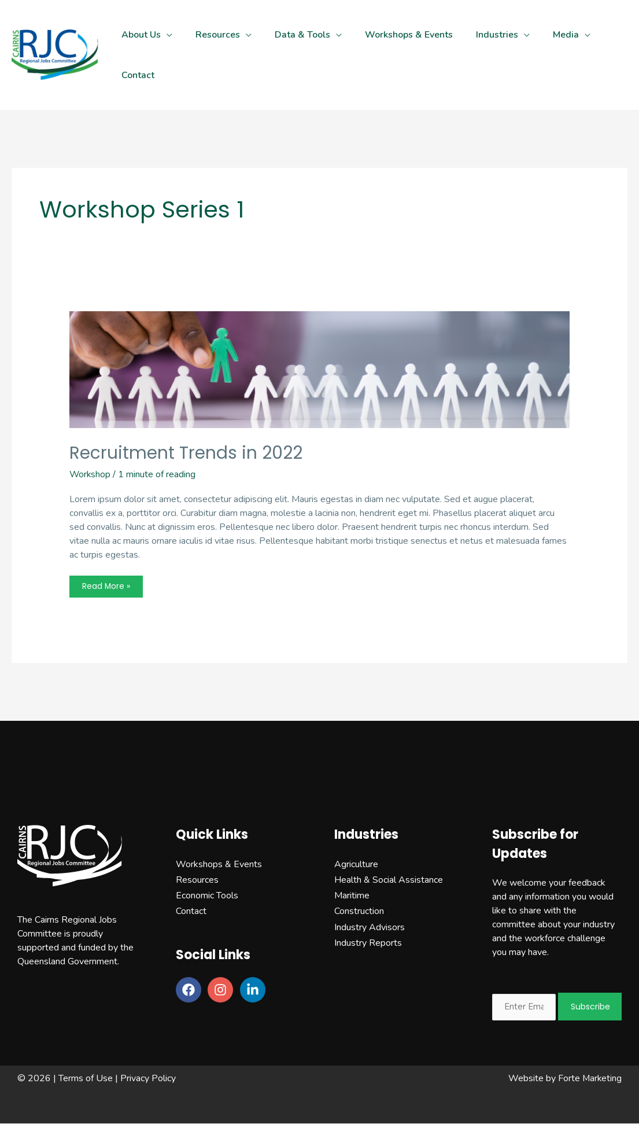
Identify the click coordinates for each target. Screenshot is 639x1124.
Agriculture (356, 864)
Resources (197, 880)
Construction (359, 911)
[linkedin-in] (254, 990)
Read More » (107, 589)
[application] (166, 34)
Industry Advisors (369, 927)
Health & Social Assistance (388, 880)
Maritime (352, 895)
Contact (191, 911)
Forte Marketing (589, 1079)
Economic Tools (207, 895)
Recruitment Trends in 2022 (185, 453)
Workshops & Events (219, 864)
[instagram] (223, 990)
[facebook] (191, 990)
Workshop (90, 474)
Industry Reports (368, 943)
